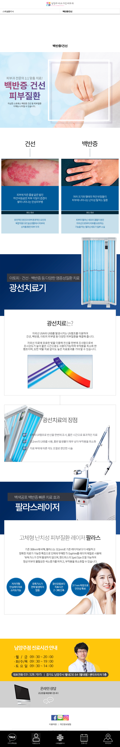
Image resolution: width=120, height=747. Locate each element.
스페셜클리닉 (8, 11)
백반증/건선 (67, 11)
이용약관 (53, 724)
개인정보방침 (65, 724)
